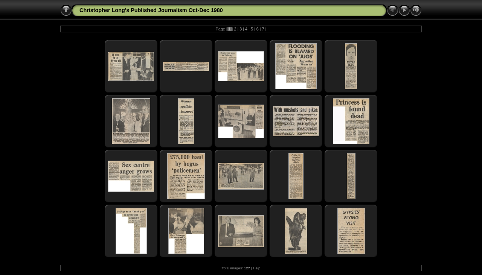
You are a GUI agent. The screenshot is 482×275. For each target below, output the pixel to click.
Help (257, 268)
